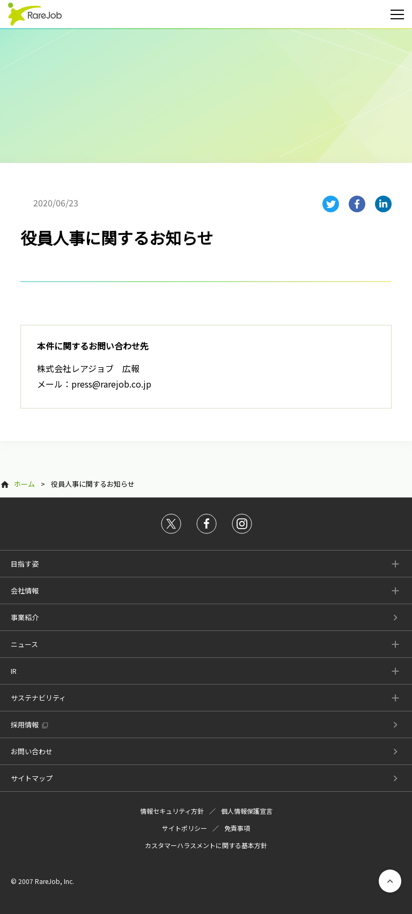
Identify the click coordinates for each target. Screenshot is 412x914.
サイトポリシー (184, 828)
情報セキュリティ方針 (172, 810)
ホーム (24, 484)
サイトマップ (32, 778)
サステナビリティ (38, 698)
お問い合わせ (32, 751)
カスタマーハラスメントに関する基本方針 (206, 845)
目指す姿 (25, 564)
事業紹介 (25, 617)
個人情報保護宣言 (247, 810)
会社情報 (25, 590)
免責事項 (237, 828)
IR (14, 671)
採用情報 (25, 724)
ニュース (24, 644)
